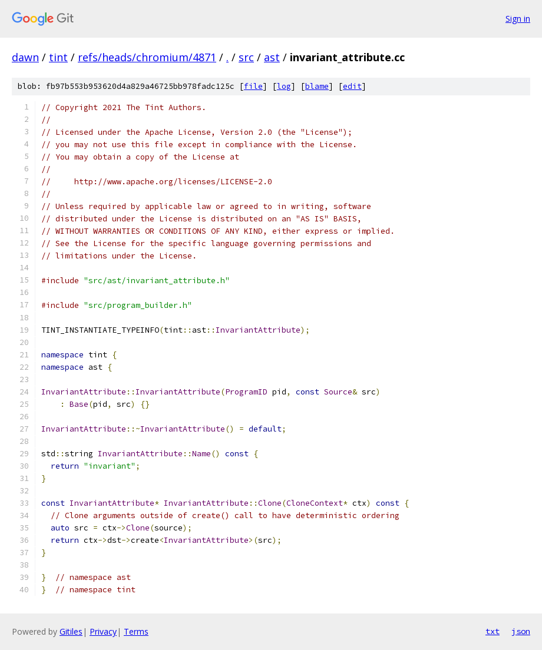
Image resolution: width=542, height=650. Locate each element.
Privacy (103, 631)
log (284, 86)
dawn (25, 57)
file (253, 86)
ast (272, 57)
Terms (136, 631)
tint (58, 57)
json (520, 631)
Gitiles (71, 631)
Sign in (517, 18)
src (246, 57)
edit (352, 86)
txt (492, 631)
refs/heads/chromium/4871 (147, 57)
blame (317, 86)
